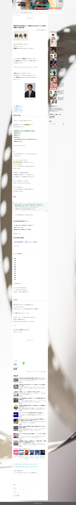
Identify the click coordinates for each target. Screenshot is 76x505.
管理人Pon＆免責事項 (24, 12)
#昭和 (22, 206)
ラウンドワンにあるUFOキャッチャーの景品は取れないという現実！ (32, 456)
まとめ (15, 111)
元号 (40, 371)
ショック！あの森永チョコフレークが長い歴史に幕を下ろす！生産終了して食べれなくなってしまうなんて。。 (26, 458)
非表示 (19, 106)
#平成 (24, 206)
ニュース (37, 371)
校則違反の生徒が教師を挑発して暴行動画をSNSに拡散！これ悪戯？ (42, 456)
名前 (15, 484)
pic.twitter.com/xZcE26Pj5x (33, 206)
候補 (16, 109)
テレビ (34, 371)
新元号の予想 (16, 108)
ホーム (14, 12)
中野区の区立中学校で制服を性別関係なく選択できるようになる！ (32, 378)
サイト (15, 491)
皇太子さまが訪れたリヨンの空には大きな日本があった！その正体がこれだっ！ (37, 457)
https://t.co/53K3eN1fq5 (39, 204)
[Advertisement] (31, 21)
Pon (45, 371)
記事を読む (20, 382)
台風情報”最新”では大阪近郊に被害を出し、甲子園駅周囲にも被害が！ (21, 456)
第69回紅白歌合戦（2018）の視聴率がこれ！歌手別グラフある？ (25, 467)
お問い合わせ (30, 12)
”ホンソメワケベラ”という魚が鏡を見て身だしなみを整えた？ (31, 412)
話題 (42, 371)
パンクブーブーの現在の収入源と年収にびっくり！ (60, 55)
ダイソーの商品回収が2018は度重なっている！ (16, 456)
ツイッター (31, 371)
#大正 (20, 206)
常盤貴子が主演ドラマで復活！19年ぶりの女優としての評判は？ (25, 464)
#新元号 (26, 206)
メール (15, 488)
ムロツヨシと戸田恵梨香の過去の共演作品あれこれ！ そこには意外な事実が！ (60, 92)
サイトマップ (18, 12)
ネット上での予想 (18, 110)
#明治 (18, 206)
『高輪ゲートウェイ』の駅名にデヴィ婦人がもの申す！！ (30, 391)
